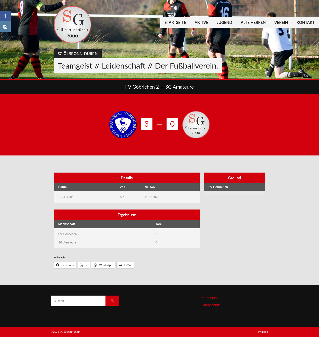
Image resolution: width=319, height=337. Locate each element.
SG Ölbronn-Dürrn (78, 53)
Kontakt (306, 22)
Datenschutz (210, 305)
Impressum (209, 298)
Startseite (175, 22)
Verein (281, 22)
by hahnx (263, 331)
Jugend (224, 22)
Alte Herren (253, 22)
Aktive (201, 22)
